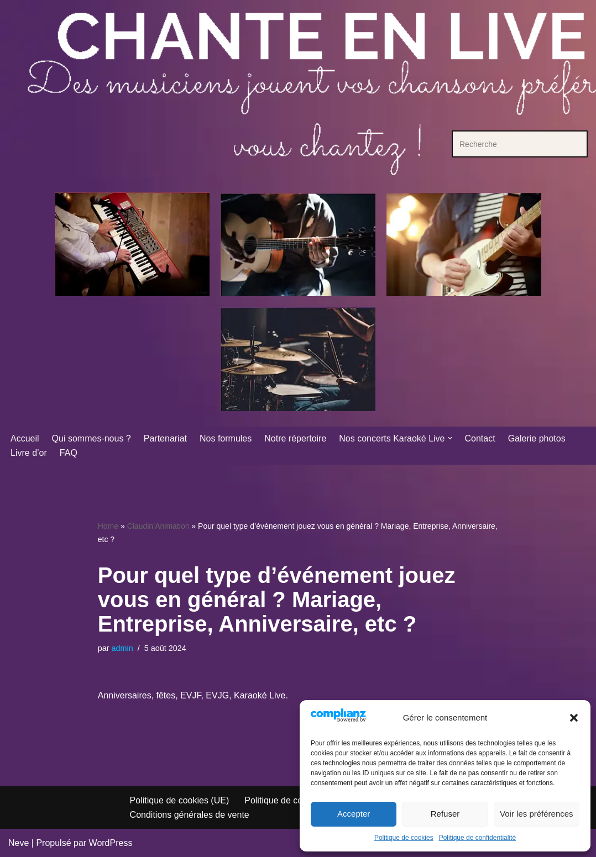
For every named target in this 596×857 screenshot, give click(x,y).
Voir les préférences (536, 813)
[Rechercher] (507, 143)
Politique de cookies (403, 838)
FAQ (68, 453)
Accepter (353, 813)
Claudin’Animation (158, 526)
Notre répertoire (295, 438)
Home (108, 526)
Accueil (25, 438)
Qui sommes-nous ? (91, 438)
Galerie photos (537, 438)
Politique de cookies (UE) (179, 800)
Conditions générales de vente (189, 814)
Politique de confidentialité (477, 838)
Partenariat (165, 438)
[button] (573, 717)
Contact (480, 438)
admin (122, 648)
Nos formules (226, 438)
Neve (18, 843)
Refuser (445, 813)
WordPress (111, 843)
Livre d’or (29, 453)
